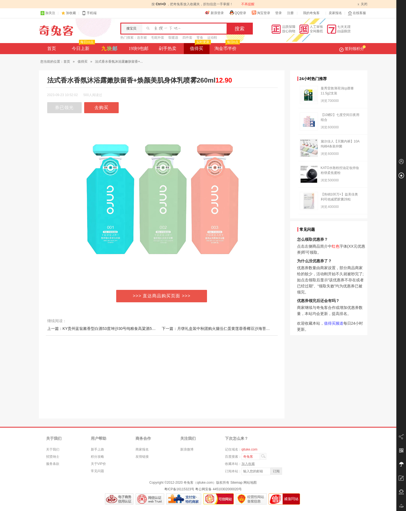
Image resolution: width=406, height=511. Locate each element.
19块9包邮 (138, 48)
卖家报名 (335, 13)
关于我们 (52, 449)
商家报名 (142, 449)
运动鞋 (212, 37)
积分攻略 (97, 457)
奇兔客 (56, 30)
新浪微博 (186, 449)
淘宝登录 (260, 12)
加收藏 (71, 13)
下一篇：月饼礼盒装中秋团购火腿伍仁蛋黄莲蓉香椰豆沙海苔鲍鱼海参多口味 (227, 328)
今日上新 (83, 47)
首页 (51, 48)
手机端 (89, 13)
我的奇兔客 (311, 13)
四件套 (187, 37)
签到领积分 (352, 48)
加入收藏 (248, 464)
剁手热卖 (167, 48)
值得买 (199, 47)
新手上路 (97, 449)
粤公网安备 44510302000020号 (218, 489)
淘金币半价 (226, 47)
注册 (290, 13)
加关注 (47, 13)
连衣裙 (142, 37)
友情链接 (142, 457)
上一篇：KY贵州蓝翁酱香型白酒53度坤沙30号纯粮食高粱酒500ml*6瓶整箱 (111, 328)
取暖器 (173, 37)
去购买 (101, 107)
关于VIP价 (98, 464)
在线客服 (357, 13)
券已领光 (64, 107)
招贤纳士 (52, 457)
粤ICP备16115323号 (179, 489)
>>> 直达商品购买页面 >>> (161, 295)
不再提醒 (247, 4)
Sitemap (236, 482)
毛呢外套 (157, 37)
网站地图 (250, 482)
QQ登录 (237, 12)
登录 (278, 13)
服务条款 (52, 464)
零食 (200, 37)
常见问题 (97, 471)
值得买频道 (333, 323)
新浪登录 (214, 12)
